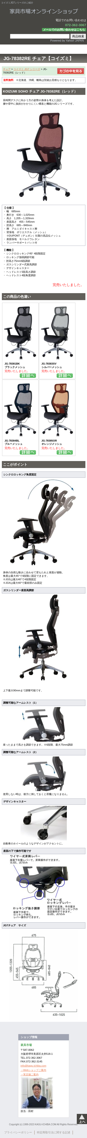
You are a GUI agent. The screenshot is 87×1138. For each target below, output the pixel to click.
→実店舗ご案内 (30, 1074)
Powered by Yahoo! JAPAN (67, 40)
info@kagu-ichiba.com (33, 1065)
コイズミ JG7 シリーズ (26, 69)
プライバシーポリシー (18, 1132)
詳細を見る (28, 375)
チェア (7, 69)
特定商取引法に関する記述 (53, 1132)
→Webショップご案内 (33, 1070)
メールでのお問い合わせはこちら (64, 29)
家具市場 (43, 11)
